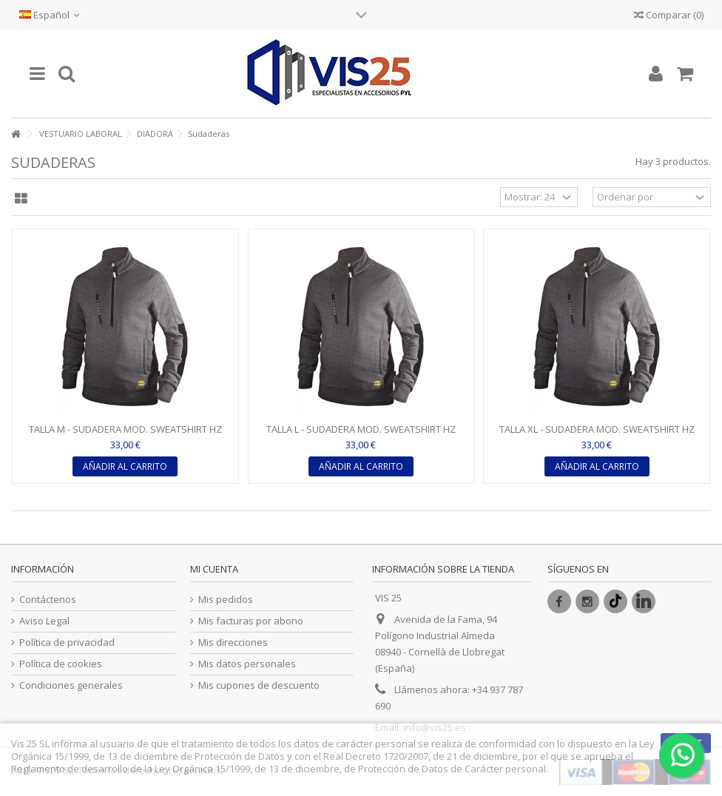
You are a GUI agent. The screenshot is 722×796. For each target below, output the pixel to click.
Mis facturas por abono (250, 621)
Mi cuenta (214, 569)
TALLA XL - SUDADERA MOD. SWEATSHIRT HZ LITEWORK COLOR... (597, 435)
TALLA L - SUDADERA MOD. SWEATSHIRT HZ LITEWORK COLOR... (361, 435)
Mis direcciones (233, 642)
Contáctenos (47, 599)
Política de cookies (60, 664)
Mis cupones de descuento (259, 685)
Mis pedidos (225, 599)
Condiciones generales (71, 685)
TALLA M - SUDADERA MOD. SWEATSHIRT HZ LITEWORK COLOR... (125, 435)
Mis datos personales (247, 664)
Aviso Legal (44, 621)
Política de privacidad (67, 642)
